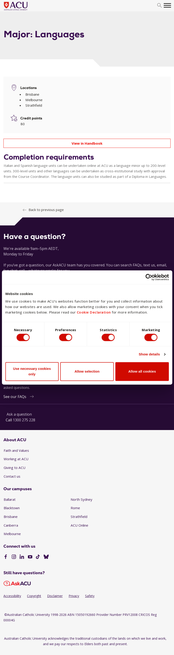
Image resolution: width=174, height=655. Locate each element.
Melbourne (12, 533)
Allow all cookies (142, 372)
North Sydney (81, 499)
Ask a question (19, 414)
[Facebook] (5, 557)
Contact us (12, 476)
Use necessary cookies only (32, 372)
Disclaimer (55, 596)
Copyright (34, 596)
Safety (89, 596)
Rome (75, 508)
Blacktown (12, 508)
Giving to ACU (14, 467)
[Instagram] (14, 557)
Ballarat (10, 499)
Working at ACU (16, 459)
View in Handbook (87, 143)
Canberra (11, 525)
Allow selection (87, 372)
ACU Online (79, 525)
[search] (159, 5)
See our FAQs (14, 396)
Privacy (74, 596)
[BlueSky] (46, 557)
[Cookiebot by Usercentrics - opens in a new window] (149, 276)
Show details (149, 355)
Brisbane (11, 516)
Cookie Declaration (94, 311)
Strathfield (79, 516)
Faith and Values (16, 450)
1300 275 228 (24, 419)
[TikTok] (38, 557)
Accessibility (12, 596)
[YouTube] (30, 557)
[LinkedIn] (22, 557)
